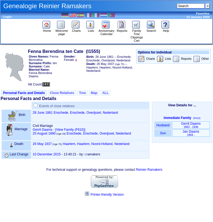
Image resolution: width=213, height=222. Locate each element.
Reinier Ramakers (149, 170)
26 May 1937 (42, 144)
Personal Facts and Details (24, 93)
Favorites (202, 13)
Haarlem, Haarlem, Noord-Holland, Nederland (96, 144)
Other (201, 59)
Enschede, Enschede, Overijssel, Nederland (85, 113)
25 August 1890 (44, 133)
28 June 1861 (43, 113)
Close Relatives (62, 93)
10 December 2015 (47, 154)
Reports (122, 29)
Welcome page (61, 31)
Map (94, 93)
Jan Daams (191, 133)
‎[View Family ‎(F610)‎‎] (70, 130)
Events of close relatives (57, 106)
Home (47, 29)
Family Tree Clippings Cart (136, 34)
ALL (105, 93)
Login (7, 16)
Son (163, 133)
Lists (91, 29)
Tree (82, 93)
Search (151, 29)
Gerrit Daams (42, 130)
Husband (163, 125)
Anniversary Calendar (106, 31)
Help (166, 29)
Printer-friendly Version (107, 195)
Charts (76, 29)
